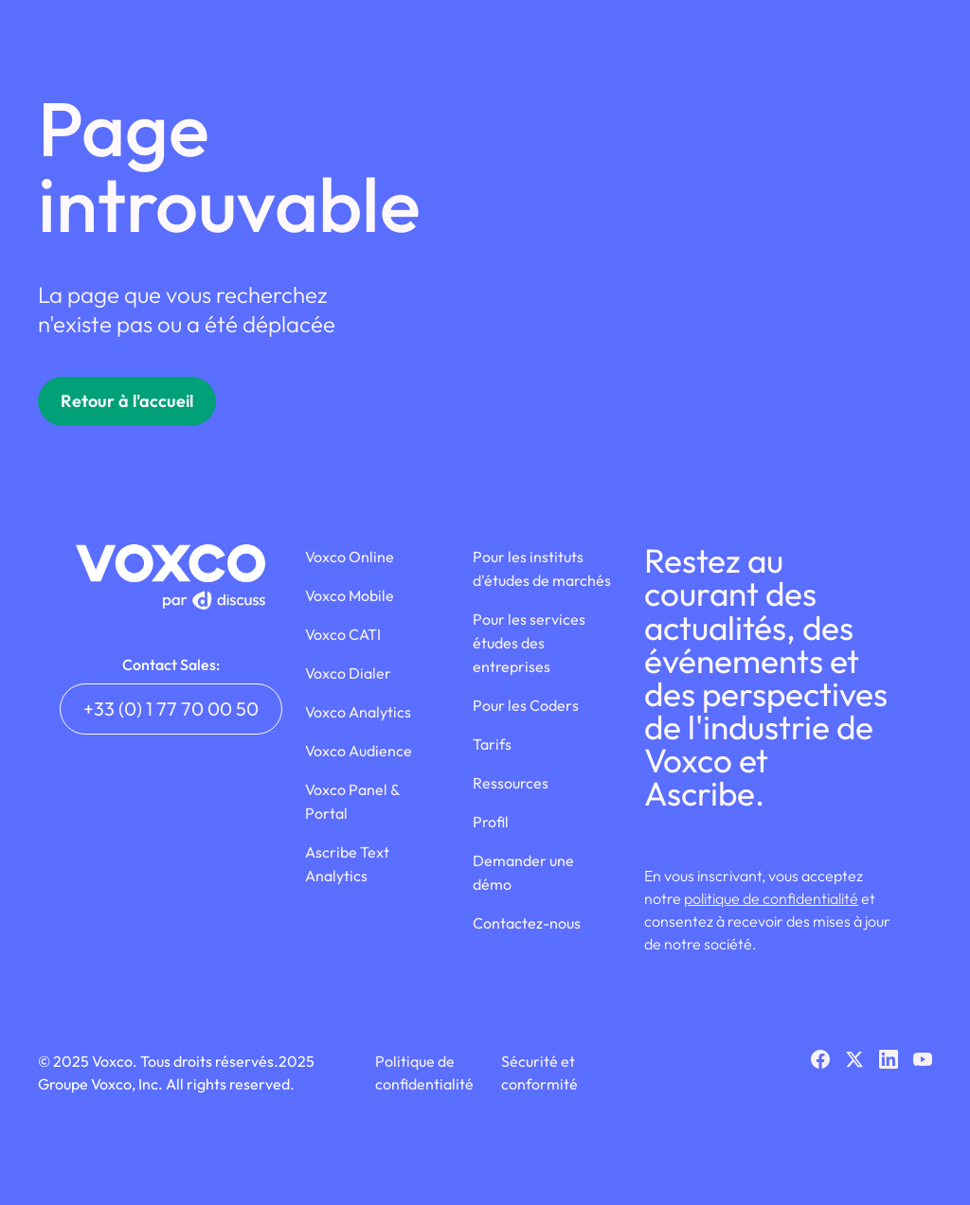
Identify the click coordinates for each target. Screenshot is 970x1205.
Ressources (510, 782)
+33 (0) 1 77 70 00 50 (171, 708)
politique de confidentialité (771, 898)
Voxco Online (349, 556)
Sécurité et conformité (539, 1072)
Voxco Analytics (358, 711)
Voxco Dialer (348, 673)
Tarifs (492, 744)
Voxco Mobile (349, 595)
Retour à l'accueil (127, 401)
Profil (491, 821)
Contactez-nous (527, 922)
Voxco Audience (358, 750)
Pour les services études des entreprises (529, 643)
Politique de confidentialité (424, 1072)
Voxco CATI (343, 634)
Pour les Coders (526, 705)
